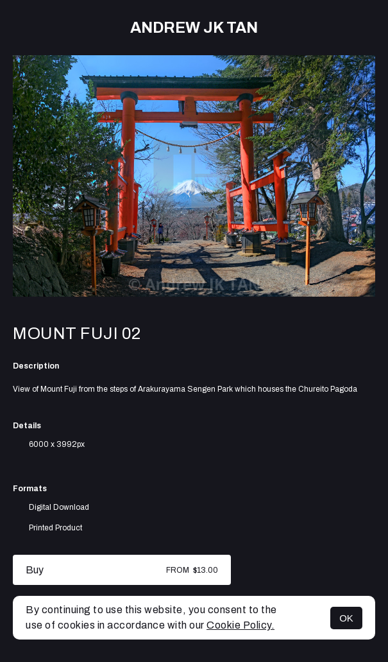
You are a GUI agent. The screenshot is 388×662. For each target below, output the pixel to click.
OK (346, 618)
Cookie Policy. (240, 625)
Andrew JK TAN (194, 27)
